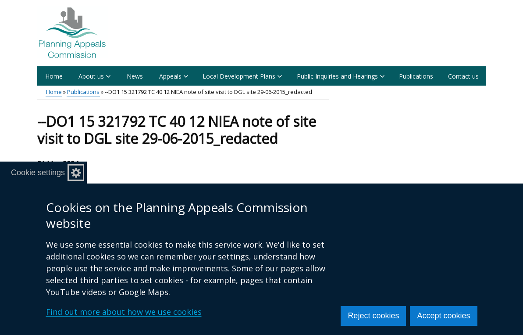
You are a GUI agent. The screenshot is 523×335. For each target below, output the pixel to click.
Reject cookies (373, 315)
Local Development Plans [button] (242, 76)
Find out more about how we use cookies (124, 311)
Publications (416, 76)
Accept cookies (443, 315)
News (135, 76)
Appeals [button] (173, 76)
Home (54, 76)
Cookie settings (38, 172)
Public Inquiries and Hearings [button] (340, 76)
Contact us (463, 76)
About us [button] (94, 76)
